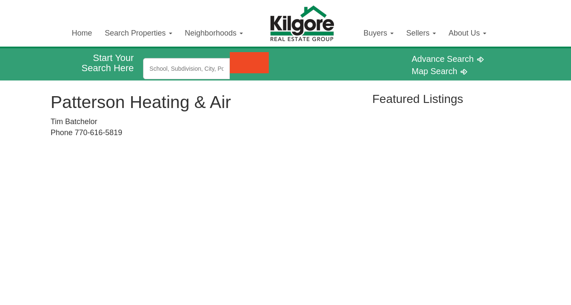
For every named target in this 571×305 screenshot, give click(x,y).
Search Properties (138, 33)
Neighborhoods (214, 33)
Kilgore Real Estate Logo (308, 16)
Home (82, 33)
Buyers (379, 33)
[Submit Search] (249, 62)
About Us (467, 33)
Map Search (439, 71)
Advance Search (447, 59)
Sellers (421, 33)
